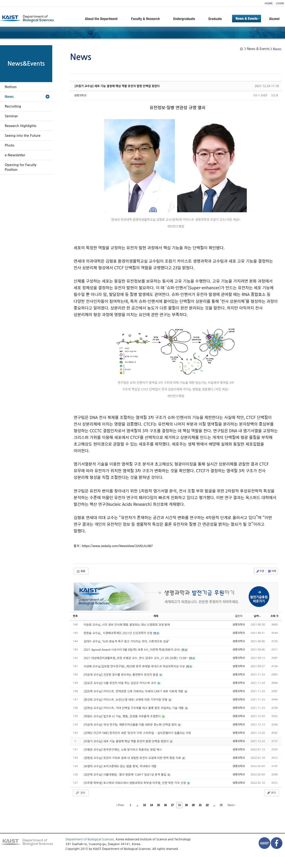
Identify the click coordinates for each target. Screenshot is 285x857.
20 (193, 805)
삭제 (271, 571)
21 (200, 805)
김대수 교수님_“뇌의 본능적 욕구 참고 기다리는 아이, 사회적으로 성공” (126, 641)
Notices (11, 87)
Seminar (11, 116)
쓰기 (271, 793)
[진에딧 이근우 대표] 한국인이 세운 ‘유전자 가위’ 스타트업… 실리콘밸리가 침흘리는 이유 (137, 733)
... (137, 805)
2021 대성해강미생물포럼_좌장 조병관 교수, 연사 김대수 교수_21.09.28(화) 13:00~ (136, 658)
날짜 (257, 616)
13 (144, 805)
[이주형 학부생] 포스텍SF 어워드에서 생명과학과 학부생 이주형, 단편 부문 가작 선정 (135, 783)
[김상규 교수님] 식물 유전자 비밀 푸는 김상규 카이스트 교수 (120, 683)
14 (151, 805)
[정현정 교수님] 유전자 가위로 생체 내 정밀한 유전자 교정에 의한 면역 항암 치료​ (133, 758)
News (9, 96)
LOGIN (280, 3)
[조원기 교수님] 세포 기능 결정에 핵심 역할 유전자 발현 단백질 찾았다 (117, 86)
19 (186, 805)
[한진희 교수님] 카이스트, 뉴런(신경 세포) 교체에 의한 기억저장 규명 (126, 699)
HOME (269, 3)
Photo (9, 145)
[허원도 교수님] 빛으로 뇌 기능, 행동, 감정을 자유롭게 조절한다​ (123, 716)
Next (231, 805)
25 (221, 805)
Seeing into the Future (22, 135)
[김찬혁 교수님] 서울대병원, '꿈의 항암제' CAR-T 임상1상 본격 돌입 (125, 774)
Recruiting (13, 106)
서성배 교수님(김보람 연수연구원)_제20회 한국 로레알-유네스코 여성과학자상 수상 (135, 666)
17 (172, 805)
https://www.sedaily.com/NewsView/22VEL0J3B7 (117, 545)
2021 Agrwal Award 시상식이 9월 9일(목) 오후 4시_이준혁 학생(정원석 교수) (132, 649)
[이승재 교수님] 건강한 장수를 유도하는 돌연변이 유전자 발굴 (121, 674)
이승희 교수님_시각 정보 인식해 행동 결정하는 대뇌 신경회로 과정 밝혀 (127, 624)
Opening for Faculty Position (20, 167)
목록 (80, 571)
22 (207, 805)
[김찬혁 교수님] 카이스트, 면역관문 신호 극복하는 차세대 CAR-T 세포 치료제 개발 (134, 691)
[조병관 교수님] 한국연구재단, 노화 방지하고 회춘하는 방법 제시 (123, 749)
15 (158, 805)
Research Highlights (20, 126)
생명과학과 (80, 95)
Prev (120, 805)
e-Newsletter (15, 155)
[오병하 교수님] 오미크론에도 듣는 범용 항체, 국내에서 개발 (120, 766)
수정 (260, 571)
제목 (155, 616)
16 (165, 805)
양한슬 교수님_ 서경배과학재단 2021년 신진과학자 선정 (118, 633)
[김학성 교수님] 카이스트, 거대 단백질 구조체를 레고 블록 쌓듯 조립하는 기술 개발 (134, 708)
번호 (75, 616)
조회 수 (275, 616)
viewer (242, 207)
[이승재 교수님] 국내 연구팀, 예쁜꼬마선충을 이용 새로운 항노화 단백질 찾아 (131, 724)
